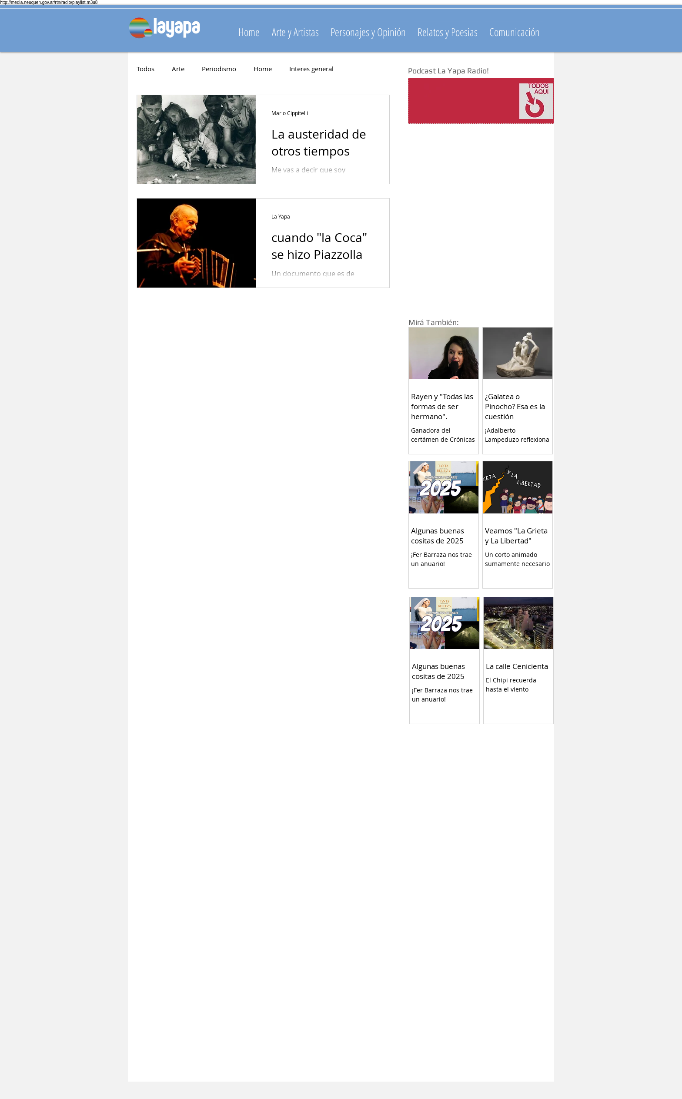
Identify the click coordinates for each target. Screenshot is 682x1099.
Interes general (311, 68)
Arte (178, 68)
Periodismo (219, 68)
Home (263, 68)
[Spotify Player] (463, 101)
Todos (145, 68)
